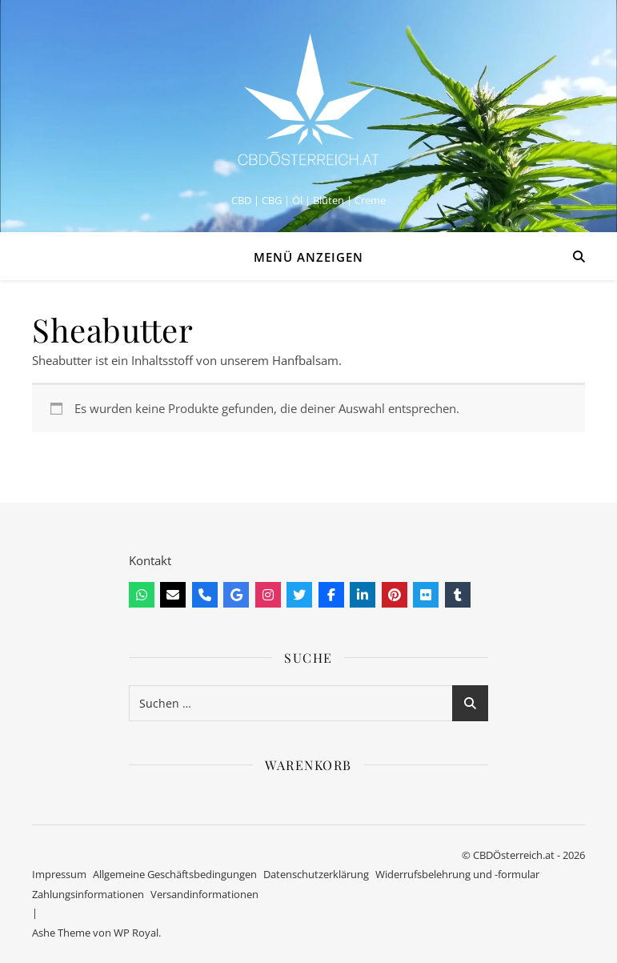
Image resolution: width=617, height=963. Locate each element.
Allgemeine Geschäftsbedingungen (175, 874)
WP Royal (136, 932)
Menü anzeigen (308, 257)
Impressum (59, 874)
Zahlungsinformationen (88, 894)
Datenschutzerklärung (316, 874)
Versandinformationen (204, 894)
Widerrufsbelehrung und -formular (457, 874)
